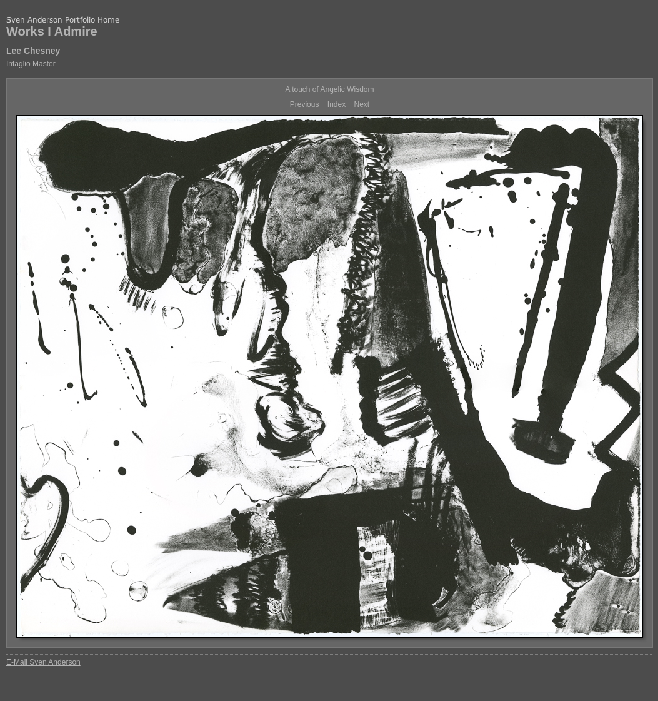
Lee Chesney (33, 51)
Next (362, 104)
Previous (304, 104)
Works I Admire (51, 31)
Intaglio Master (31, 63)
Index (336, 104)
